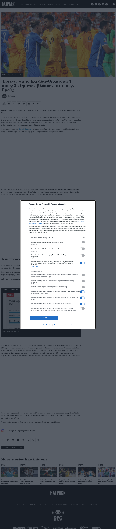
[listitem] (58, 238)
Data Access (58, 325)
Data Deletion (47, 325)
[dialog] (58, 264)
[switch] (82, 242)
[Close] (92, 204)
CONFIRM (44, 318)
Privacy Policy (69, 325)
